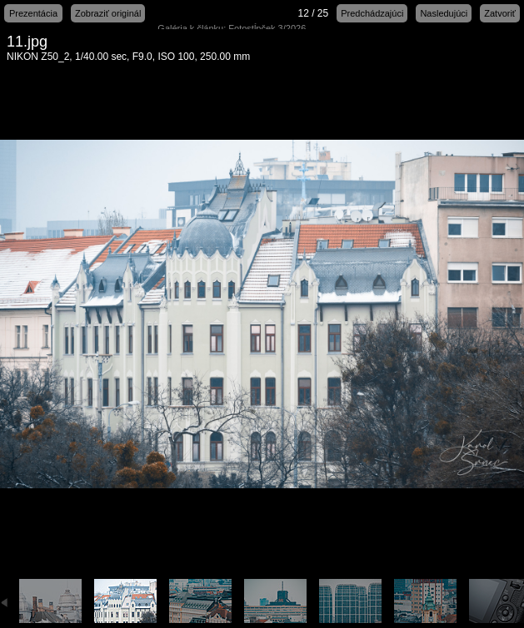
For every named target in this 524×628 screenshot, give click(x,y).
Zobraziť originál (108, 13)
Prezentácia (33, 13)
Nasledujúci (443, 13)
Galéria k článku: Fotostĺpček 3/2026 (231, 28)
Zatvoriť (500, 13)
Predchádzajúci (372, 13)
